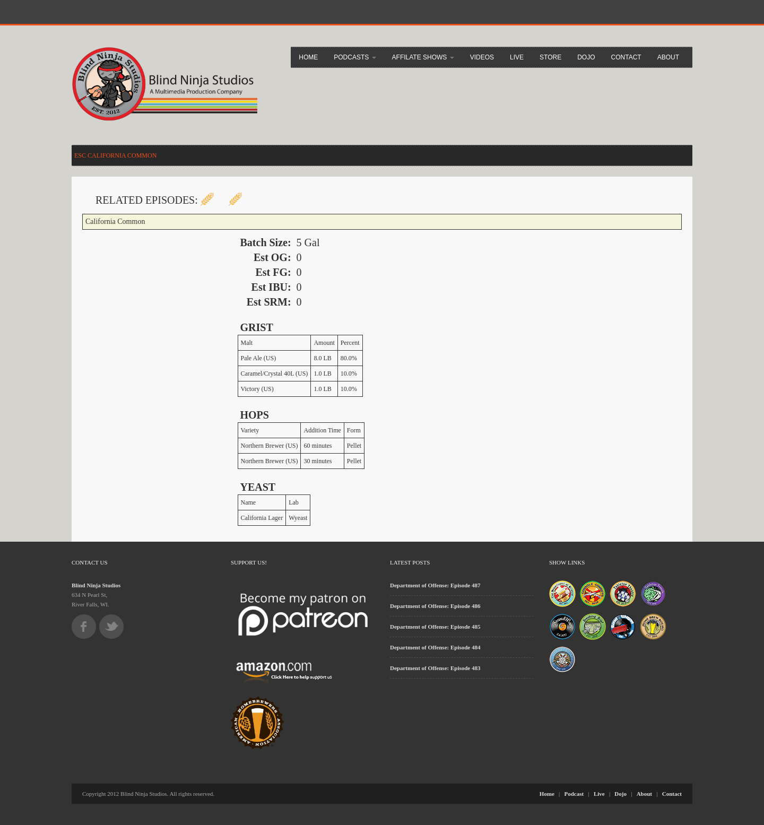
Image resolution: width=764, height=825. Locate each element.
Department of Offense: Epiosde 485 (435, 626)
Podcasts (355, 57)
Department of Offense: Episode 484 (435, 647)
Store (550, 57)
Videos (482, 57)
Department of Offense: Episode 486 (435, 606)
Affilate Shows (423, 57)
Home (308, 57)
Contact (626, 57)
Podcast (574, 794)
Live (517, 57)
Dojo (586, 57)
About (668, 57)
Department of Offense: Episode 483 (435, 668)
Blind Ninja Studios (96, 585)
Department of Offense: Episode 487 (435, 585)
